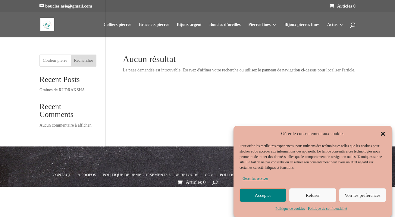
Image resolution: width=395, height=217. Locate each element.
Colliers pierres (117, 25)
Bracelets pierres (154, 25)
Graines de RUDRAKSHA (62, 90)
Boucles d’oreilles (224, 25)
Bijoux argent (189, 25)
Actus (332, 25)
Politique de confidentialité (327, 210)
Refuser (313, 196)
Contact (62, 174)
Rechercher (83, 60)
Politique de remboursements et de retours (150, 174)
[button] (383, 135)
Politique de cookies (290, 210)
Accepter (263, 196)
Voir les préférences (363, 196)
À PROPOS (86, 174)
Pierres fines (259, 25)
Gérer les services (255, 180)
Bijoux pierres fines (301, 25)
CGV (209, 174)
